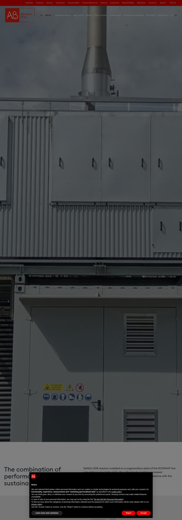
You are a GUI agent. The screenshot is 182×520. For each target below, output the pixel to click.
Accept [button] (143, 513)
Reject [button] (128, 513)
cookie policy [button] (116, 492)
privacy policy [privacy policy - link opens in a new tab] (36, 504)
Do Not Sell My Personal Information (108, 499)
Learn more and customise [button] (46, 513)
